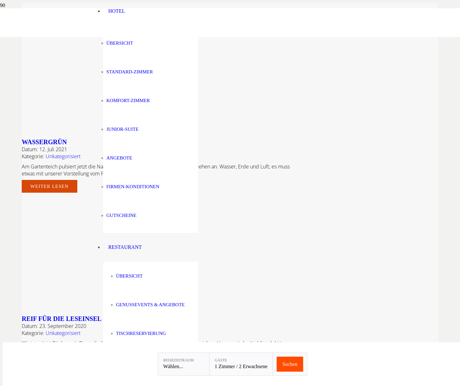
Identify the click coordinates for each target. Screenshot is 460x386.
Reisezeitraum (178, 360)
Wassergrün (44, 141)
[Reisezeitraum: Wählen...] (183, 364)
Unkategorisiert (63, 156)
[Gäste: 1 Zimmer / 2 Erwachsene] (241, 364)
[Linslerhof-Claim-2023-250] (56, 35)
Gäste (221, 360)
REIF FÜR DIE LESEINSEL (62, 318)
